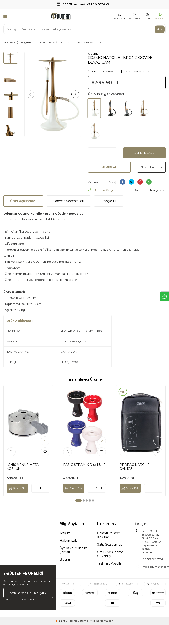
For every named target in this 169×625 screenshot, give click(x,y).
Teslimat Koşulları (110, 563)
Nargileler (26, 42)
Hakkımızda (69, 541)
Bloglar (65, 559)
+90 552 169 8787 (152, 559)
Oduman (94, 53)
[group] (53, 94)
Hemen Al (109, 167)
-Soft (61, 620)
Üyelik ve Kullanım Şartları (73, 550)
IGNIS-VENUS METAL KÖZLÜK (24, 467)
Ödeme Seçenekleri (68, 201)
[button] (32, 94)
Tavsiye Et (96, 182)
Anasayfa (9, 42)
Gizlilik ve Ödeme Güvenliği (110, 554)
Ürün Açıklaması (23, 201)
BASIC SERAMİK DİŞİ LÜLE (84, 465)
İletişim (65, 533)
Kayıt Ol (42, 593)
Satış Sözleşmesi (110, 545)
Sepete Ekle (144, 153)
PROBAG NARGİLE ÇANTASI (135, 467)
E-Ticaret (71, 620)
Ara (159, 29)
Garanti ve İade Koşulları (108, 535)
